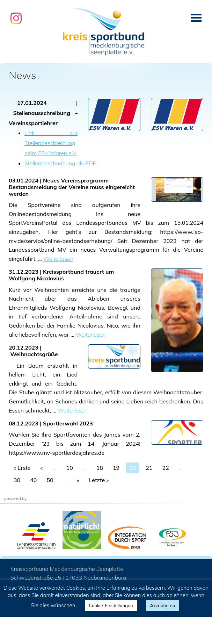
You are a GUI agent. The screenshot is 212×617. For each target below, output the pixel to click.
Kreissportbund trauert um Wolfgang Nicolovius (61, 275)
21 (149, 467)
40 (33, 479)
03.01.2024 (23, 180)
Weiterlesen (58, 258)
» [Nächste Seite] (78, 479)
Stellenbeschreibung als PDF (60, 163)
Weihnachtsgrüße (34, 354)
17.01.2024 (32, 102)
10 (69, 467)
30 (17, 479)
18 (99, 467)
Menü (196, 18)
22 (165, 467)
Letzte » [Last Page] (99, 479)
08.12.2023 (23, 423)
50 (49, 479)
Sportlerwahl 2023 (68, 423)
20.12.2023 (23, 347)
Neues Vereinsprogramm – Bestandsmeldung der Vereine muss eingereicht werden (72, 187)
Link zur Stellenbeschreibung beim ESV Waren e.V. (51, 143)
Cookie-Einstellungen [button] (111, 605)
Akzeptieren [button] (162, 605)
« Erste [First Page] (22, 467)
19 (116, 467)
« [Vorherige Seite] (42, 467)
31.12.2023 (23, 271)
